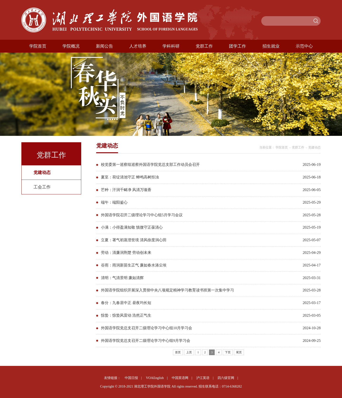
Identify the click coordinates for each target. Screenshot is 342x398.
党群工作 (204, 46)
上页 (189, 352)
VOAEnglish (155, 378)
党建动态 (314, 147)
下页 (228, 352)
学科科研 (171, 46)
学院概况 (71, 46)
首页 (178, 352)
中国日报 (131, 378)
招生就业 (271, 46)
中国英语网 (180, 378)
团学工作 (237, 46)
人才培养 (137, 46)
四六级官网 (226, 378)
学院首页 (37, 46)
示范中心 (304, 46)
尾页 (239, 352)
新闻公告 (104, 46)
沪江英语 (202, 378)
